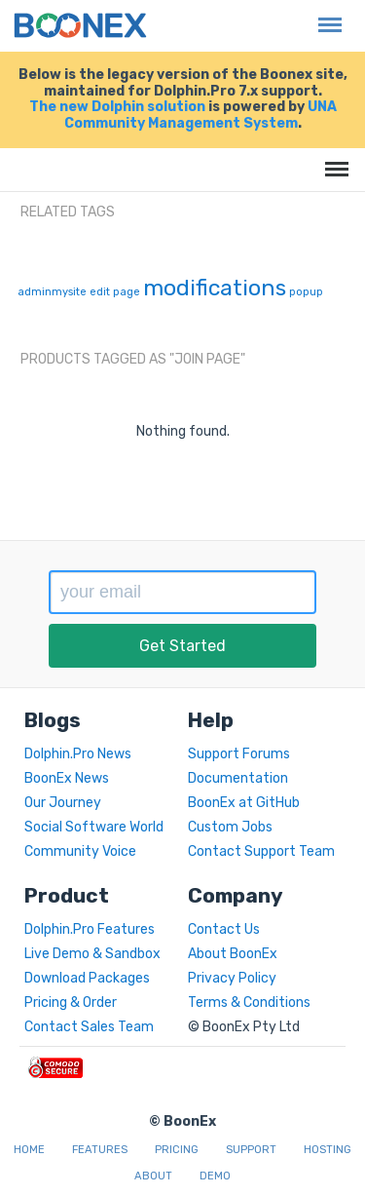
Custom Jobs (230, 827)
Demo (215, 1176)
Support (251, 1149)
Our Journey (62, 802)
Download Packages (87, 978)
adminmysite (52, 292)
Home (29, 1149)
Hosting (327, 1149)
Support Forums (239, 754)
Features (100, 1149)
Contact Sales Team (89, 1027)
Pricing (177, 1149)
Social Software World (94, 827)
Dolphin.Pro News (77, 754)
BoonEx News (66, 778)
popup (306, 292)
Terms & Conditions (249, 1002)
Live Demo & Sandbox (92, 953)
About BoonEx (232, 953)
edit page (115, 292)
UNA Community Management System (200, 115)
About (153, 1176)
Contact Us (224, 929)
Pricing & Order (70, 1002)
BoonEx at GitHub (244, 802)
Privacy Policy (232, 978)
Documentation (238, 778)
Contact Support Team (261, 851)
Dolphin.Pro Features (89, 929)
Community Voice (80, 851)
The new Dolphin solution (117, 106)
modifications (214, 287)
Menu (325, 15)
